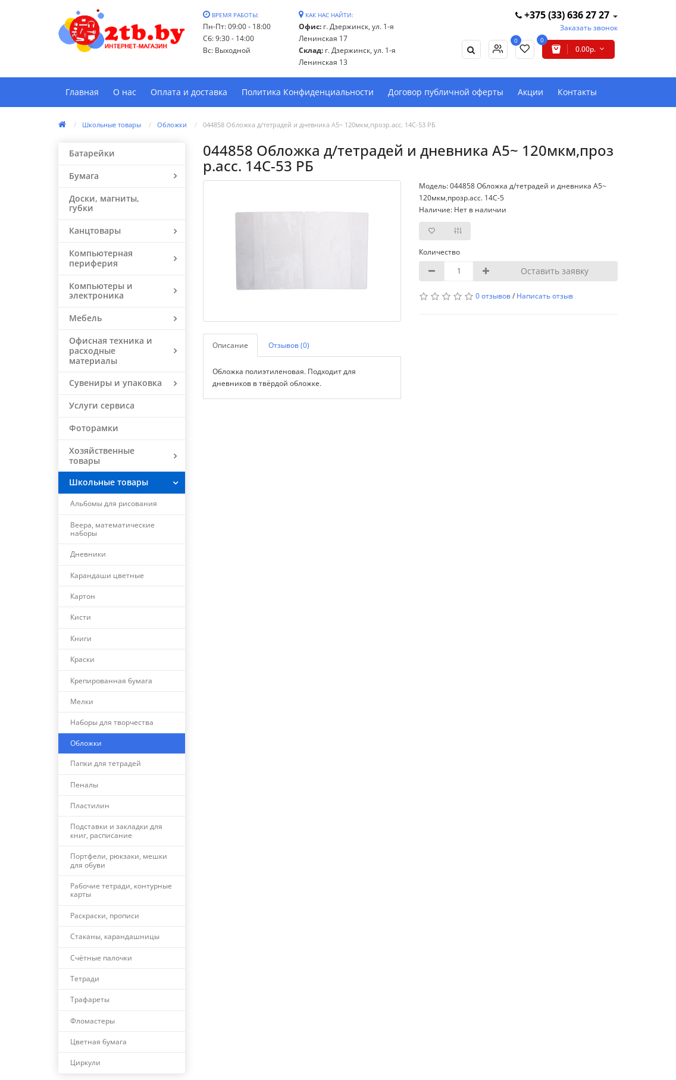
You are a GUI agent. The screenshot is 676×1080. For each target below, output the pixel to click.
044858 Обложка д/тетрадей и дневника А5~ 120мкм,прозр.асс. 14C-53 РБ (319, 124)
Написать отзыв (545, 296)
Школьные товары (111, 124)
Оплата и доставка (189, 92)
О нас (124, 92)
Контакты (577, 92)
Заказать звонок (589, 28)
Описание (230, 345)
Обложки (172, 124)
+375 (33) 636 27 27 (563, 14)
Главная (82, 92)
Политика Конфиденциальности (308, 92)
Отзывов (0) (288, 345)
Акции (530, 92)
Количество (439, 252)
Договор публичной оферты (445, 92)
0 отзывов (493, 296)
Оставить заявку (555, 271)
